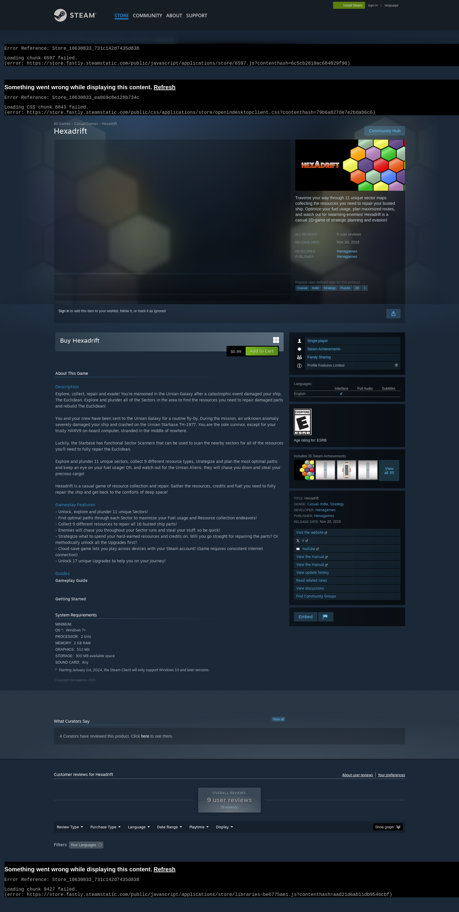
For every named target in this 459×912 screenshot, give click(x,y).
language (391, 5)
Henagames (347, 258)
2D (357, 295)
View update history (312, 579)
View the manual (312, 563)
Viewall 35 (389, 477)
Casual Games (86, 130)
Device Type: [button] (354, 856)
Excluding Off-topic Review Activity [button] (142, 856)
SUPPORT (196, 15)
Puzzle (345, 295)
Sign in (64, 318)
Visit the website (312, 539)
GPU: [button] (328, 856)
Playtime (196, 838)
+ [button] (364, 295)
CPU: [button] (309, 856)
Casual (302, 295)
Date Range (167, 838)
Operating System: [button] (278, 856)
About (174, 15)
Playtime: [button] (188, 856)
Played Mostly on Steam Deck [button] (229, 856)
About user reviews (357, 782)
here (145, 743)
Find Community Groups (316, 603)
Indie (315, 295)
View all (278, 726)
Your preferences (391, 782)
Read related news (311, 587)
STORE (121, 15)
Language (136, 838)
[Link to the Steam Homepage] (79, 20)
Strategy (330, 295)
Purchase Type (103, 838)
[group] (229, 857)
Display (222, 838)
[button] (261, 358)
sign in (373, 5)
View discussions (310, 595)
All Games (62, 130)
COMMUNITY (147, 15)
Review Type (68, 838)
